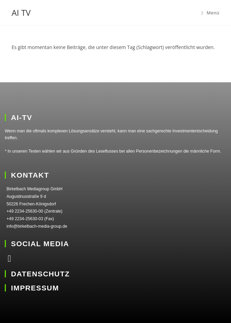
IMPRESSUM (35, 288)
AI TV (21, 12)
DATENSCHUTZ (40, 274)
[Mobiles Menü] (210, 13)
